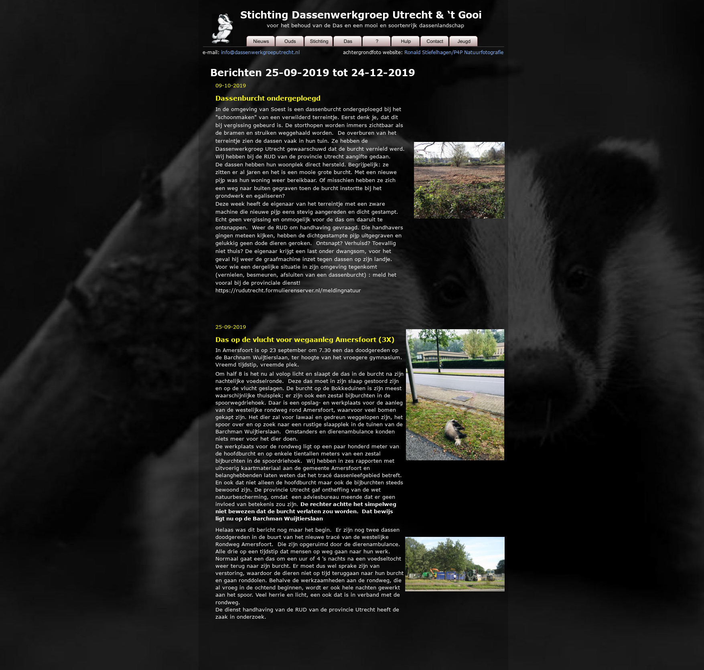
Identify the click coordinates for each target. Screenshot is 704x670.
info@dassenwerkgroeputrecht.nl (260, 52)
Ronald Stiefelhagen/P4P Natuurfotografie (453, 52)
